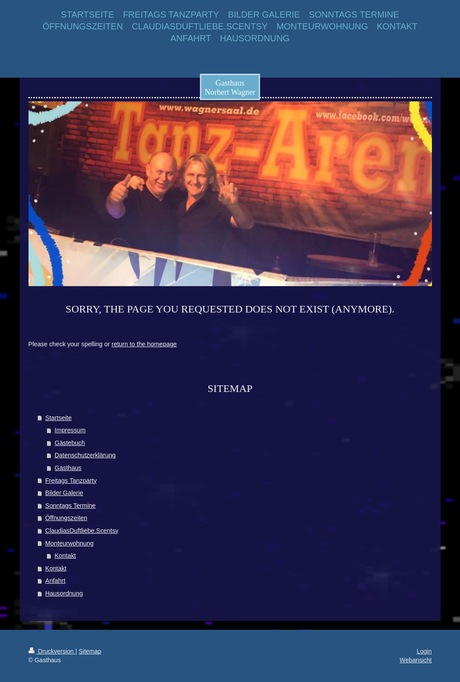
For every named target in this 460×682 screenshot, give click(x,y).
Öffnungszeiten (66, 517)
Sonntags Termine (70, 505)
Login (424, 651)
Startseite (58, 417)
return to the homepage (144, 344)
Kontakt (65, 555)
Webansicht (416, 660)
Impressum (70, 430)
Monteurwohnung (69, 543)
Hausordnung (64, 593)
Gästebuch (70, 442)
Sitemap (90, 651)
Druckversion (52, 651)
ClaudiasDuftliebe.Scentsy (81, 530)
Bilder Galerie (64, 492)
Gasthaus (68, 467)
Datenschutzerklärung (85, 455)
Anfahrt (55, 580)
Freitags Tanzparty (70, 480)
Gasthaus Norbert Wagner (230, 88)
